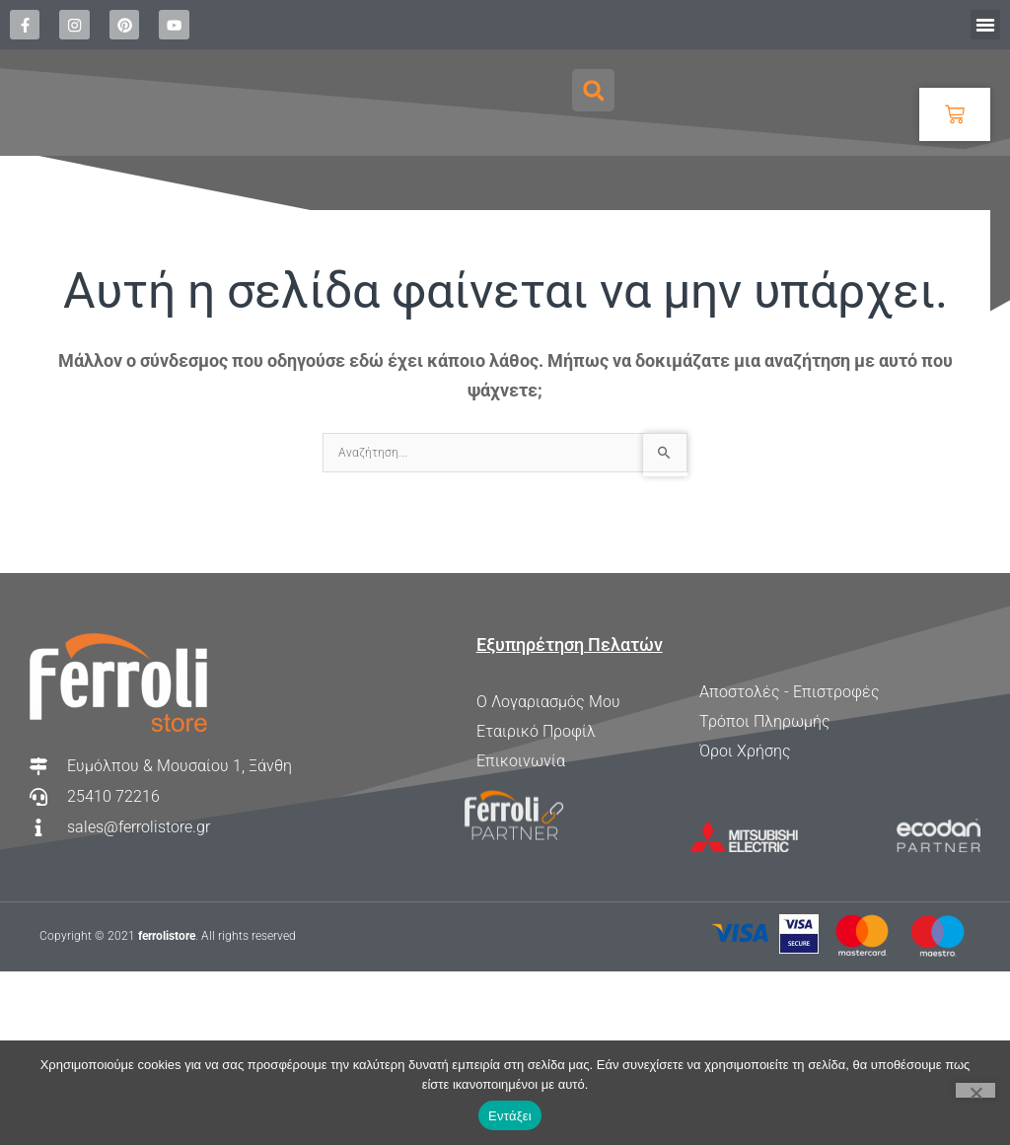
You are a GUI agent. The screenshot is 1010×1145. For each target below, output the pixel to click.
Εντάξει (510, 1116)
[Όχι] (975, 1090)
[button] (985, 24)
